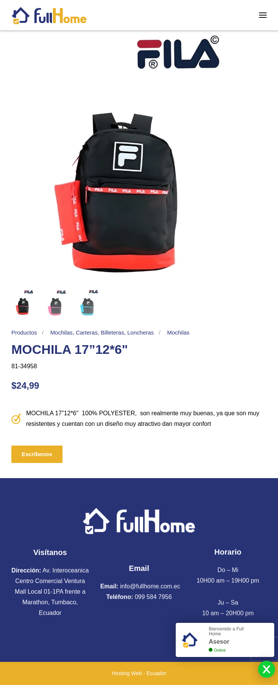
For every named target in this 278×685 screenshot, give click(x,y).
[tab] (24, 302)
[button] (263, 15)
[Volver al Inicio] (49, 15)
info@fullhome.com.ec (150, 585)
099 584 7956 (153, 596)
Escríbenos (37, 454)
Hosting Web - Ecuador (139, 673)
